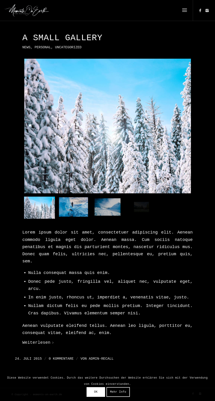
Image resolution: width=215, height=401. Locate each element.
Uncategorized (68, 47)
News (26, 47)
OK (96, 392)
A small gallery (62, 38)
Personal (42, 47)
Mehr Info (118, 392)
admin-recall (101, 359)
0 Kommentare (61, 359)
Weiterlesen (38, 342)
